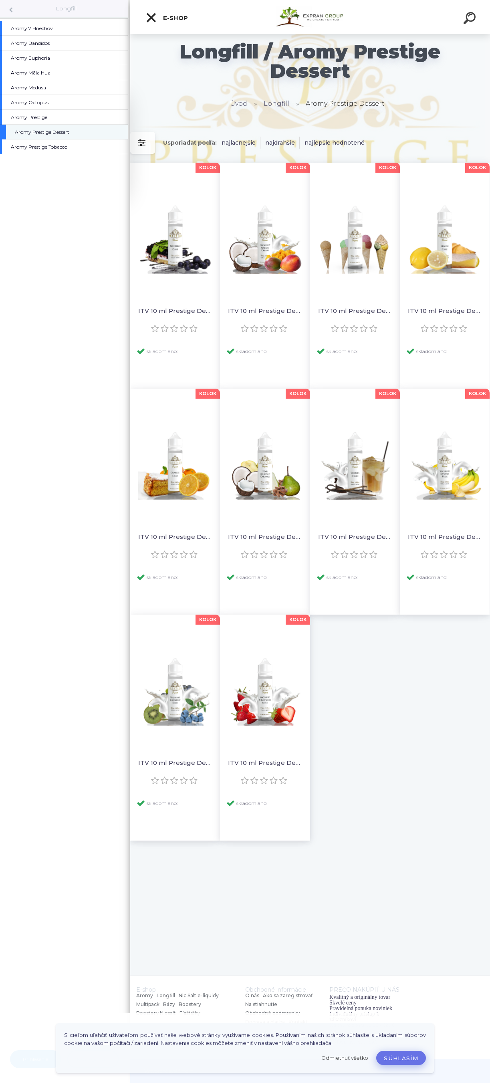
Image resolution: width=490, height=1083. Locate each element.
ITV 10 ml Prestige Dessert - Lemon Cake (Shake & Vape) (445, 311)
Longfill (66, 8)
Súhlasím (401, 1058)
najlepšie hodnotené (334, 142)
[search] (471, 19)
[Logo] (310, 17)
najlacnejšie (239, 142)
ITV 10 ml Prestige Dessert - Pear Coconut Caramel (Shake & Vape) (265, 536)
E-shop (166, 17)
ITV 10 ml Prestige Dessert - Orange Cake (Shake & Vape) (175, 536)
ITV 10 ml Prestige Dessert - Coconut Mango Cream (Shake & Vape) (265, 311)
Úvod (238, 103)
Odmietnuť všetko (344, 1058)
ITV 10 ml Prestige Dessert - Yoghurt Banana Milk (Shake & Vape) (445, 536)
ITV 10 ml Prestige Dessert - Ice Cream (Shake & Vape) (355, 311)
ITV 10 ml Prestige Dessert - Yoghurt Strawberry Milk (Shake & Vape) (265, 762)
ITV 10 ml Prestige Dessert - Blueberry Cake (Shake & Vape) (175, 311)
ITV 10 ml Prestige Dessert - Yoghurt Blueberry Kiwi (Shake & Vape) (175, 762)
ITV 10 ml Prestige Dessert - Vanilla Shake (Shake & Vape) (355, 536)
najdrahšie (280, 142)
